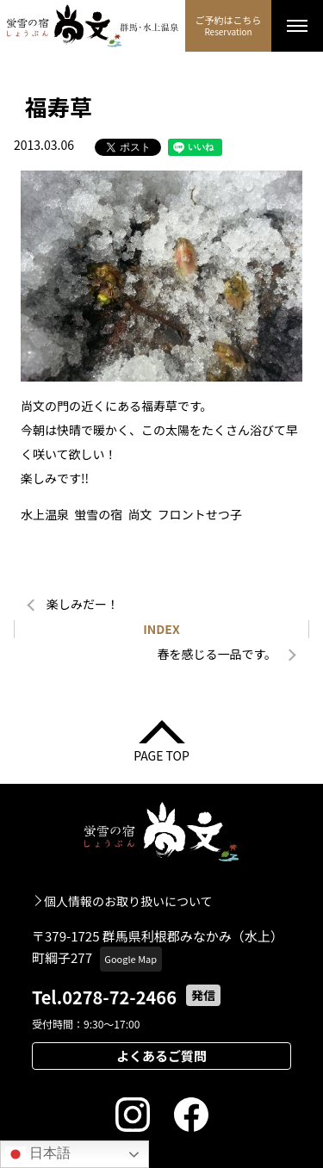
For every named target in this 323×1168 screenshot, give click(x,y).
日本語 (38, 1154)
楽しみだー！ (83, 603)
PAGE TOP (161, 754)
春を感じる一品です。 (216, 653)
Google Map (130, 959)
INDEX (161, 628)
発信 (203, 994)
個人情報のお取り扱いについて (128, 901)
